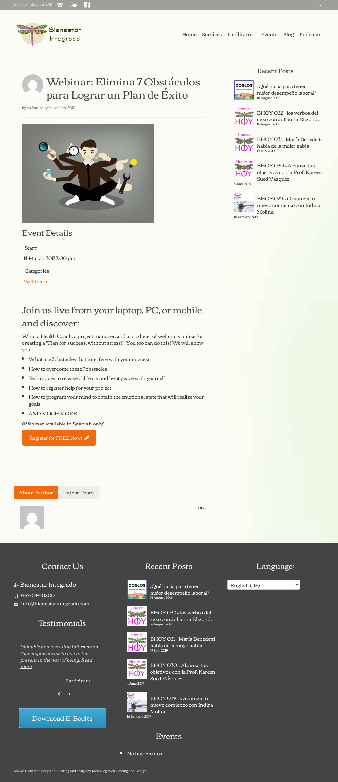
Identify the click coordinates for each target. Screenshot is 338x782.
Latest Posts (78, 492)
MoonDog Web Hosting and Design (119, 770)
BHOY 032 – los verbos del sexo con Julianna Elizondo (288, 115)
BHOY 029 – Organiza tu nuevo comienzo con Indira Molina (288, 204)
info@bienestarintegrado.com (51, 603)
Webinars (35, 281)
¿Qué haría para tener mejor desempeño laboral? (286, 88)
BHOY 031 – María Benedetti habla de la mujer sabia (289, 141)
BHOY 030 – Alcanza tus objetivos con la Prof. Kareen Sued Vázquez (289, 171)
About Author (36, 492)
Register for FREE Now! (59, 437)
